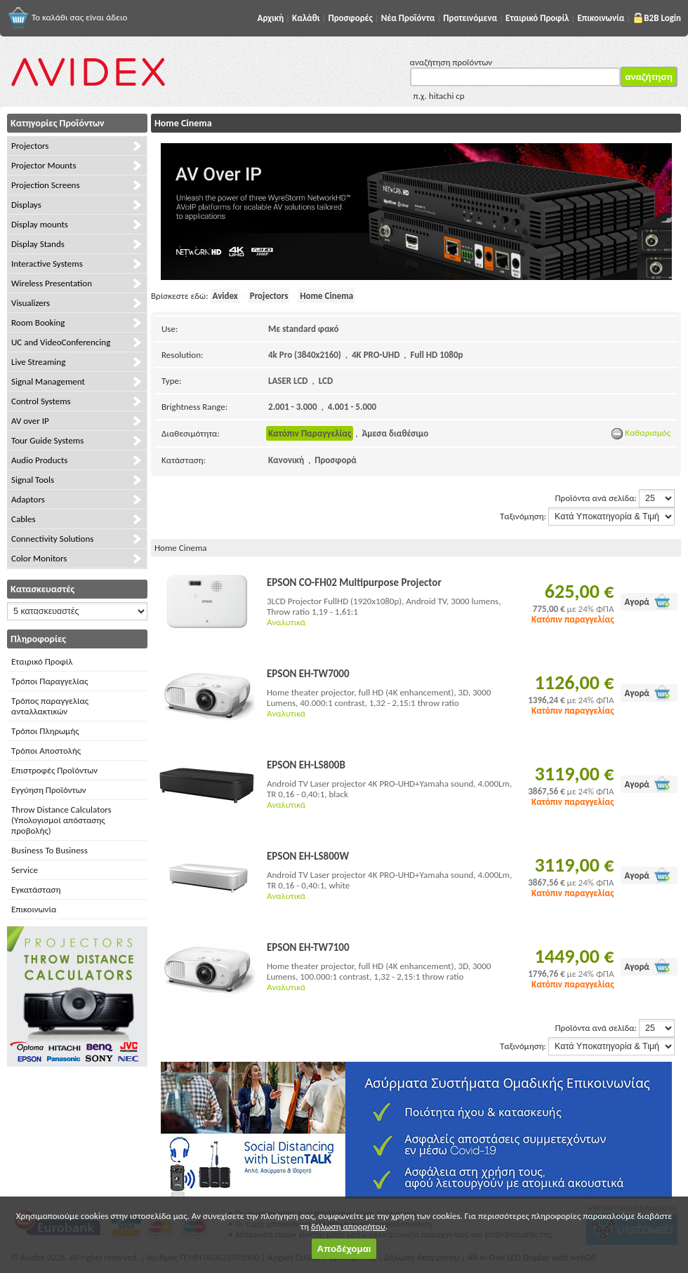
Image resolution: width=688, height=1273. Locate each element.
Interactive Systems (47, 263)
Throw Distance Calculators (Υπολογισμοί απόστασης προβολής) (61, 820)
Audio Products (39, 460)
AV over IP (30, 420)
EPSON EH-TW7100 (308, 947)
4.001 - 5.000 (352, 406)
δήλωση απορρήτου (348, 1226)
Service (24, 870)
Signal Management (48, 381)
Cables (23, 519)
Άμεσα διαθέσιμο (395, 433)
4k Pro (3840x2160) (304, 354)
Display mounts (39, 224)
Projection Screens (45, 185)
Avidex (225, 296)
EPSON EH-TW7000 (308, 673)
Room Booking (38, 322)
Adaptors (28, 499)
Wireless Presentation (51, 283)
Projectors (29, 145)
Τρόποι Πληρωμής (45, 731)
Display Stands (38, 244)
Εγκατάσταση (35, 889)
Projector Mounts (43, 165)
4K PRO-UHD (375, 354)
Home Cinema (326, 296)
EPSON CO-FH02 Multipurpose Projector (354, 582)
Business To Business (49, 850)
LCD (326, 380)
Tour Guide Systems (47, 440)
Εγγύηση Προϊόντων (48, 790)
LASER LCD (288, 380)
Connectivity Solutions (52, 538)
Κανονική (286, 460)
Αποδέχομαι (344, 1249)
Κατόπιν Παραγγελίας (309, 433)
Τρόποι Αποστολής (46, 750)
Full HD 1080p (437, 354)
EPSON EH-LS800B (306, 765)
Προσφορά (336, 460)
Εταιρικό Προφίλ (41, 661)
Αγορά (636, 601)
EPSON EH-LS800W (308, 856)
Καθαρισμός (640, 432)
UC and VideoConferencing (60, 342)
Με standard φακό (303, 329)
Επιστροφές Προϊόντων (54, 770)
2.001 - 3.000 (292, 406)
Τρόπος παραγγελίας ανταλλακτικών (49, 706)
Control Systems (41, 401)
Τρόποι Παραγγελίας (49, 681)
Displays (26, 204)
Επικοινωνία (33, 909)
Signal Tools (32, 479)
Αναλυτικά (286, 622)
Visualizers (30, 303)
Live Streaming (38, 361)
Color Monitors (39, 558)
